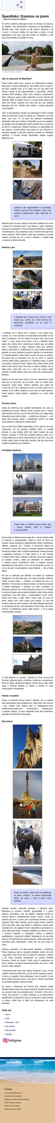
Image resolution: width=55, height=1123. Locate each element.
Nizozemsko (11, 1030)
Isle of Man (10, 1026)
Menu (8, 1014)
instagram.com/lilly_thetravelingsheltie (16, 1099)
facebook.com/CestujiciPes (13, 1096)
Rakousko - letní (12, 1022)
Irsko (8, 1018)
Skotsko (9, 1034)
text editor (17, 1109)
